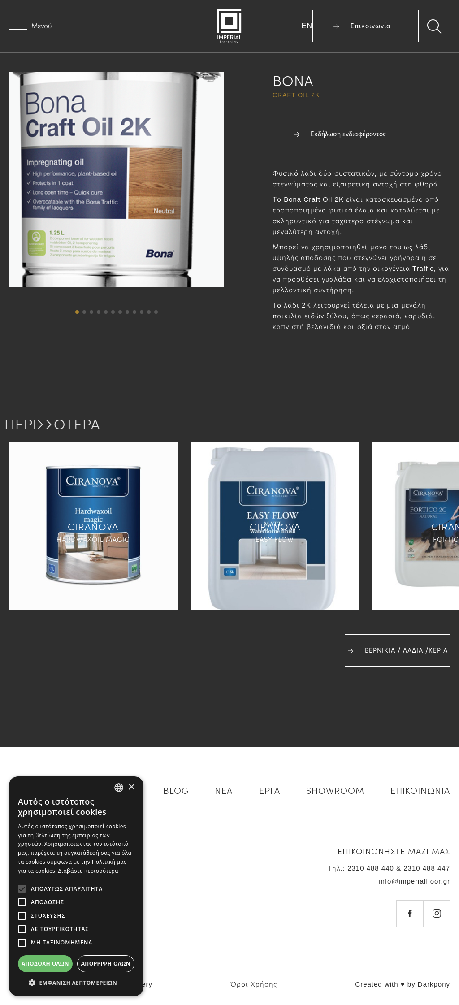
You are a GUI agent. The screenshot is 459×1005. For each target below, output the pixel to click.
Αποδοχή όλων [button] (45, 963)
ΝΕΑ (224, 790)
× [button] (131, 787)
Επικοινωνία (362, 26)
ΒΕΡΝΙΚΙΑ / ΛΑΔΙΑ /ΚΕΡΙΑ (397, 650)
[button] (77, 312)
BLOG (176, 790)
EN (307, 26)
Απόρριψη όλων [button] (105, 963)
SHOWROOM (335, 790)
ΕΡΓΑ (269, 790)
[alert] (76, 886)
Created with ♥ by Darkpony (402, 984)
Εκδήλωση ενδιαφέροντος (340, 134)
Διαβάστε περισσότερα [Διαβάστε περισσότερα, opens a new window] (88, 871)
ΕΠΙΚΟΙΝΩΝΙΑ (420, 790)
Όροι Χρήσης (253, 984)
